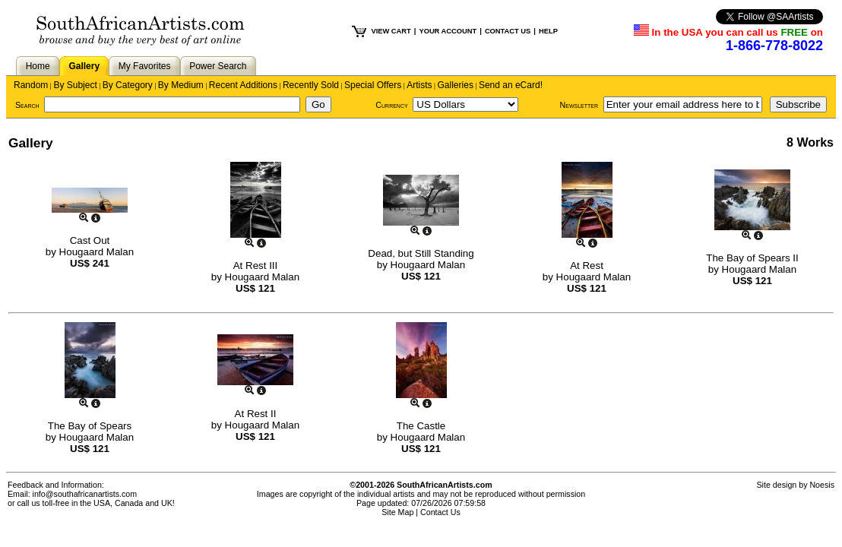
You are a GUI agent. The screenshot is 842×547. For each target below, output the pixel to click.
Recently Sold (311, 85)
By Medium (181, 85)
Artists (419, 85)
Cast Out (90, 240)
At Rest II (256, 413)
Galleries (455, 85)
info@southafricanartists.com (85, 493)
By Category (128, 85)
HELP (548, 31)
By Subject (75, 85)
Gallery (84, 66)
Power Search (217, 66)
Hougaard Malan (97, 252)
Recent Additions (243, 85)
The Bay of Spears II (752, 258)
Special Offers (372, 85)
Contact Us (440, 512)
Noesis (821, 484)
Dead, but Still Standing (420, 253)
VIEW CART (390, 31)
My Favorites (145, 66)
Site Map (397, 512)
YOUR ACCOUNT (447, 31)
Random (31, 85)
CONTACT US (507, 31)
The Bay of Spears (89, 426)
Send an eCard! (511, 85)
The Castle (421, 426)
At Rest (586, 265)
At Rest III (255, 265)
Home (38, 66)
